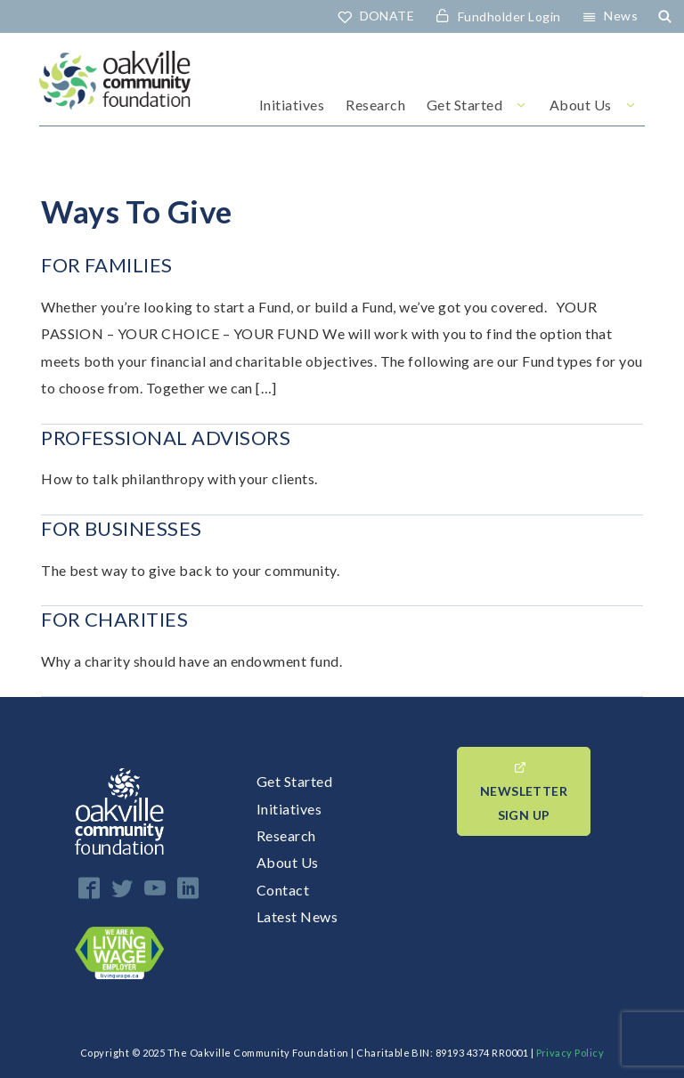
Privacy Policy (570, 1052)
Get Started (464, 104)
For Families (107, 265)
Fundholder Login (509, 16)
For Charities (114, 619)
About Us (581, 104)
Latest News (297, 916)
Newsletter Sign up (523, 803)
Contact (282, 889)
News (621, 15)
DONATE (387, 15)
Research (375, 104)
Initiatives (291, 104)
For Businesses (121, 528)
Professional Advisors (165, 438)
